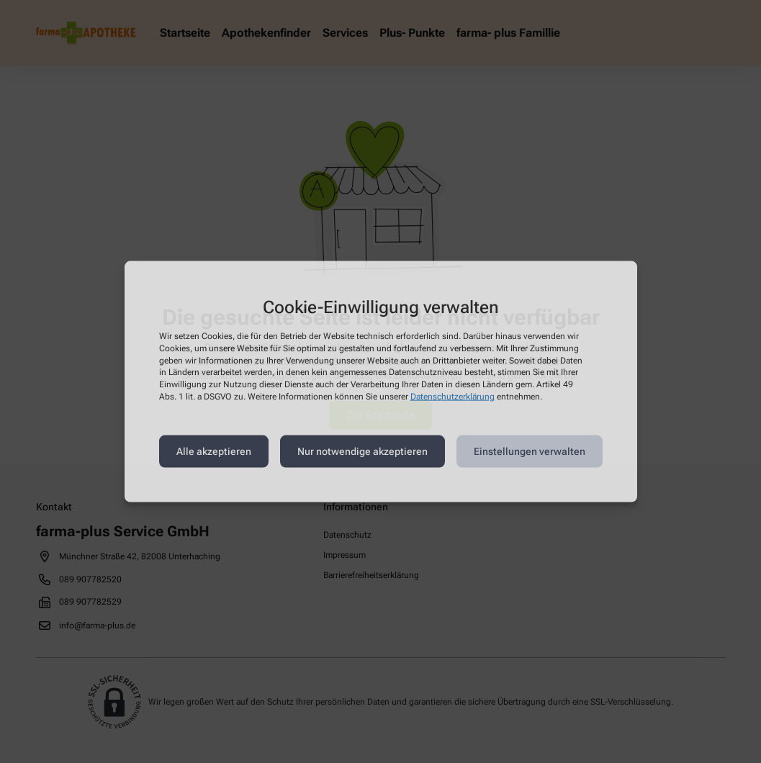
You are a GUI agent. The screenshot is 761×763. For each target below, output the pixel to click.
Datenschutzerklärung (452, 397)
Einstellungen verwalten (529, 451)
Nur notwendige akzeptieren (362, 451)
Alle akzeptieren (213, 451)
